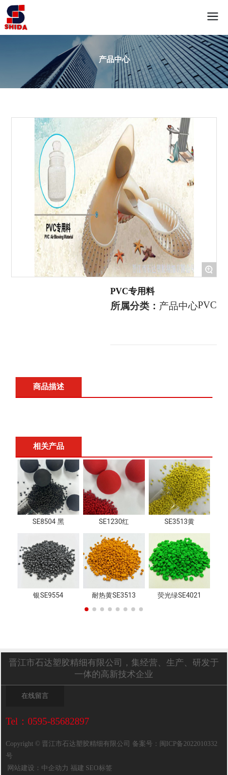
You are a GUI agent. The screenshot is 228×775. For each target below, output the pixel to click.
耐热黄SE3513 (114, 595)
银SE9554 (48, 595)
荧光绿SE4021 (179, 595)
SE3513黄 (179, 521)
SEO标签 (99, 768)
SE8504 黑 (48, 521)
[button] (86, 609)
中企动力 (55, 768)
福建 (76, 768)
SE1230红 (114, 521)
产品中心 (114, 59)
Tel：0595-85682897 (47, 721)
